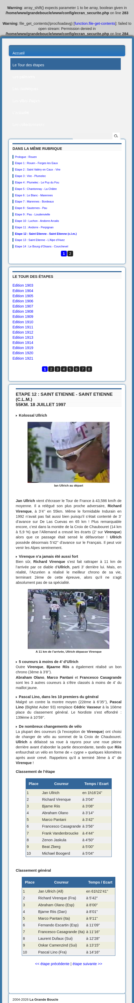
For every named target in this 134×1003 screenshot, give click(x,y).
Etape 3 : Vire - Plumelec (30, 175)
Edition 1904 (22, 291)
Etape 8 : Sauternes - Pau (31, 207)
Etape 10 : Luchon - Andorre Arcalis (37, 220)
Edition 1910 (22, 322)
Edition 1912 (22, 332)
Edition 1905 (22, 296)
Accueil (18, 53)
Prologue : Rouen (26, 156)
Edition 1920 (22, 353)
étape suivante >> (87, 964)
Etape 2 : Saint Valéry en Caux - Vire (37, 169)
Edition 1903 (22, 285)
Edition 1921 (22, 358)
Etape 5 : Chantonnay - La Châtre (36, 188)
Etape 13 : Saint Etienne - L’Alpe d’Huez (40, 239)
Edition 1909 (22, 316)
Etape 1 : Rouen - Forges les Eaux (36, 163)
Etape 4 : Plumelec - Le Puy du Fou (37, 182)
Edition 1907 (22, 306)
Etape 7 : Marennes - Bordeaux (34, 201)
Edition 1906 (22, 301)
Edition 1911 (22, 327)
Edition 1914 (22, 343)
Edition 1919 (22, 348)
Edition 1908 (22, 311)
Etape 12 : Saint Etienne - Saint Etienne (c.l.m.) (46, 233)
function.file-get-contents (95, 23)
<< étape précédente (52, 964)
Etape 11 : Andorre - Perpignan (34, 227)
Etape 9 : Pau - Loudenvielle (32, 214)
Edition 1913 (22, 337)
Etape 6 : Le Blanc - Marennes (34, 195)
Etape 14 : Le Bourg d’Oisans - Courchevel (41, 246)
